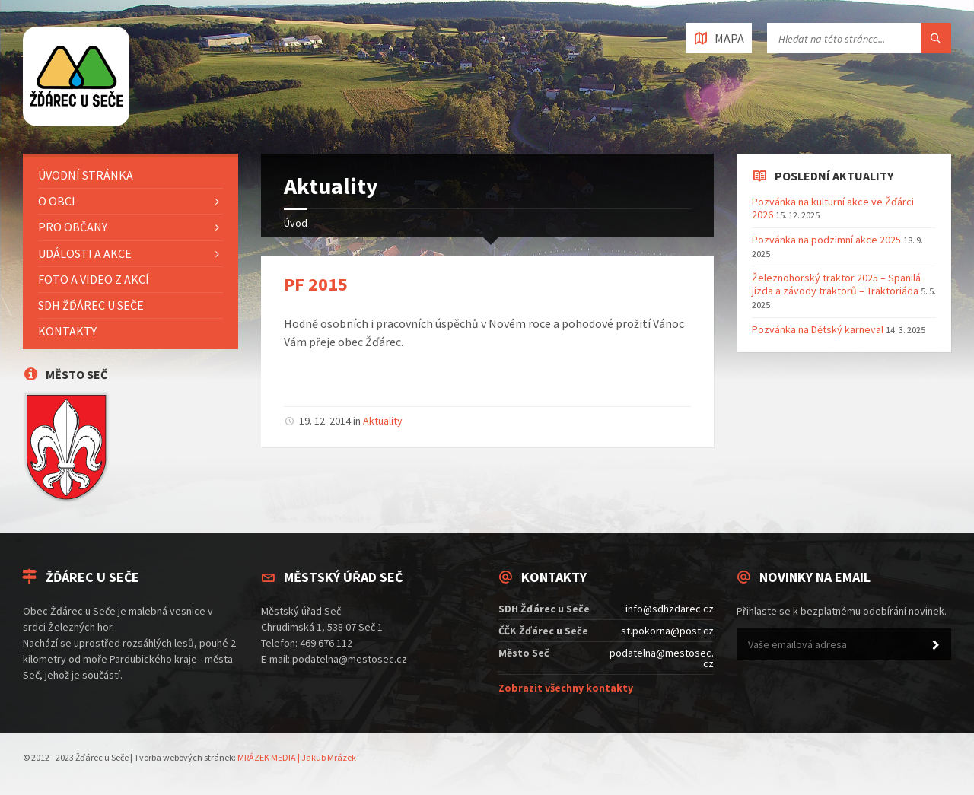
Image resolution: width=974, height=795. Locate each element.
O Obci (56, 200)
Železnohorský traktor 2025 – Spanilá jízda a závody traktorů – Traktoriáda (836, 284)
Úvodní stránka (85, 175)
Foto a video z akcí (93, 279)
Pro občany (72, 226)
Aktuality (383, 421)
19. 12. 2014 (325, 421)
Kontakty (67, 331)
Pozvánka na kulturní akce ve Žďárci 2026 (833, 208)
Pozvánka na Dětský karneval (817, 329)
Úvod (295, 223)
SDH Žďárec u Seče (91, 305)
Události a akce (85, 253)
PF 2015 (316, 284)
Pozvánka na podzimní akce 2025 (826, 239)
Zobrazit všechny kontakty (565, 688)
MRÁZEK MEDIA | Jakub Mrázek (296, 757)
